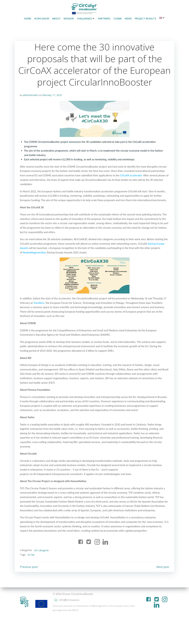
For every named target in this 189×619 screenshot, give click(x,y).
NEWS (128, 18)
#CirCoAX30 (41, 18)
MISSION (69, 18)
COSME (117, 18)
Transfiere (38, 303)
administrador (30, 95)
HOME (27, 18)
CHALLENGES (86, 18)
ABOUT (56, 18)
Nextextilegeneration (34, 252)
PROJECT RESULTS (145, 18)
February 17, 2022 (52, 95)
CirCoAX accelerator (131, 175)
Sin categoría (41, 550)
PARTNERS (104, 18)
